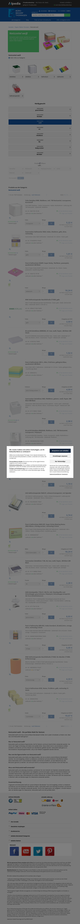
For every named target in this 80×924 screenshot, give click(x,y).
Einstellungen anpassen (60, 456)
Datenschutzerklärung (55, 474)
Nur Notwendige (60, 461)
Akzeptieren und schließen (60, 451)
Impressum (65, 474)
